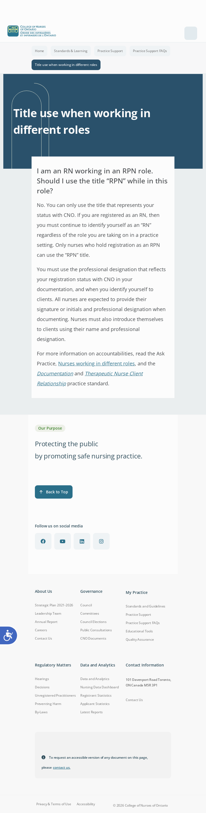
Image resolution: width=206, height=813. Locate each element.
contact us (61, 767)
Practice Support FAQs (150, 50)
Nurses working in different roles (96, 363)
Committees (89, 613)
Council (86, 605)
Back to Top (53, 491)
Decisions (42, 687)
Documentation (55, 373)
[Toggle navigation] (190, 33)
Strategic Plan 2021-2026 (54, 605)
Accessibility (86, 804)
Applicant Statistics (95, 703)
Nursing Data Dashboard (99, 687)
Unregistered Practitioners (55, 695)
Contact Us (43, 638)
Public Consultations (96, 630)
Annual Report (46, 621)
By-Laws (41, 712)
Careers (41, 630)
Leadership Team (48, 613)
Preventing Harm (48, 703)
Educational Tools (139, 631)
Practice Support (110, 50)
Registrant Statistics (96, 695)
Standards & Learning (70, 50)
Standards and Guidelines (145, 606)
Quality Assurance (140, 639)
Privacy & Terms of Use (53, 804)
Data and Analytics (94, 678)
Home (39, 50)
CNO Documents (93, 638)
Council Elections (93, 621)
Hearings (42, 678)
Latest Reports (91, 712)
